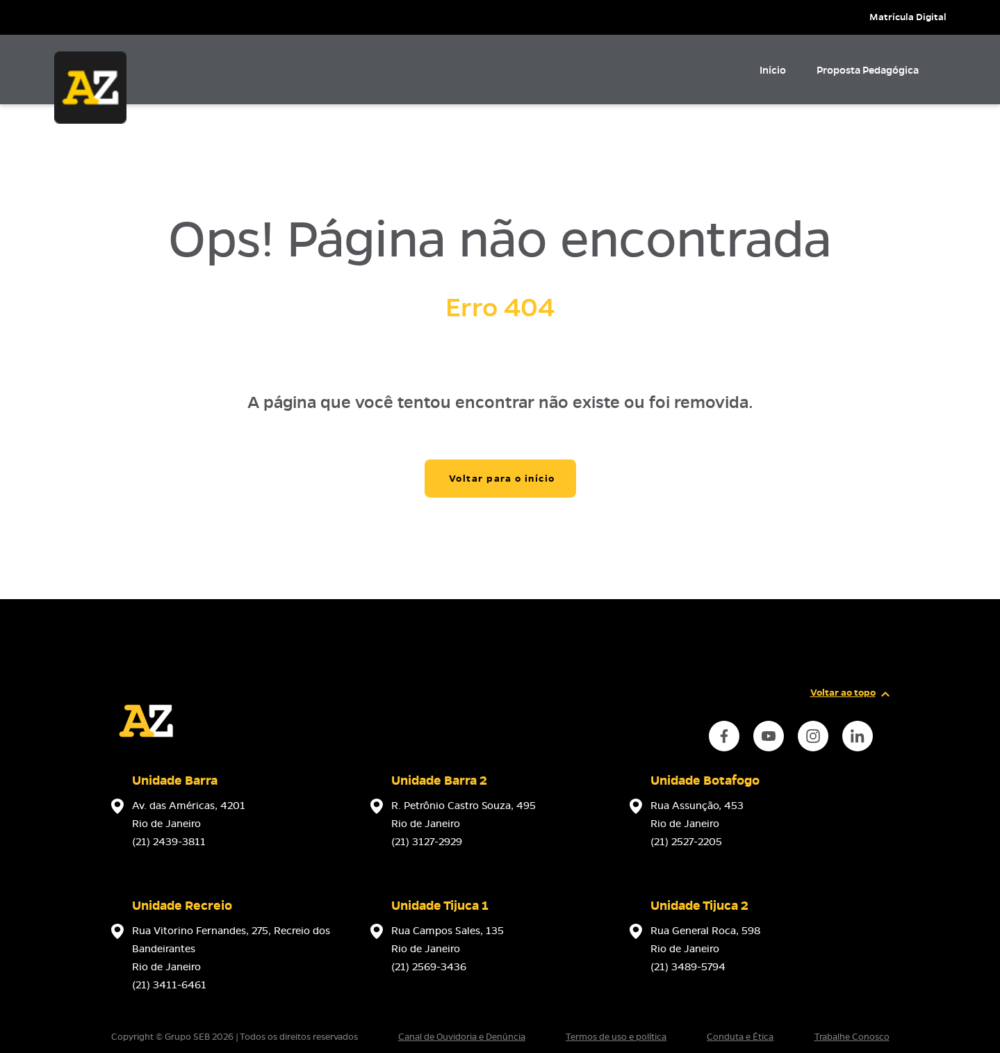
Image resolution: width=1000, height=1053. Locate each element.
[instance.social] (724, 736)
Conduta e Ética (740, 1037)
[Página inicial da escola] (146, 752)
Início (773, 70)
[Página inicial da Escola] (90, 87)
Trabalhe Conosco (852, 1037)
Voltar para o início (502, 478)
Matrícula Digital (907, 17)
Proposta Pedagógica (868, 70)
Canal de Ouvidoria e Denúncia (461, 1037)
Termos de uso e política (616, 1037)
